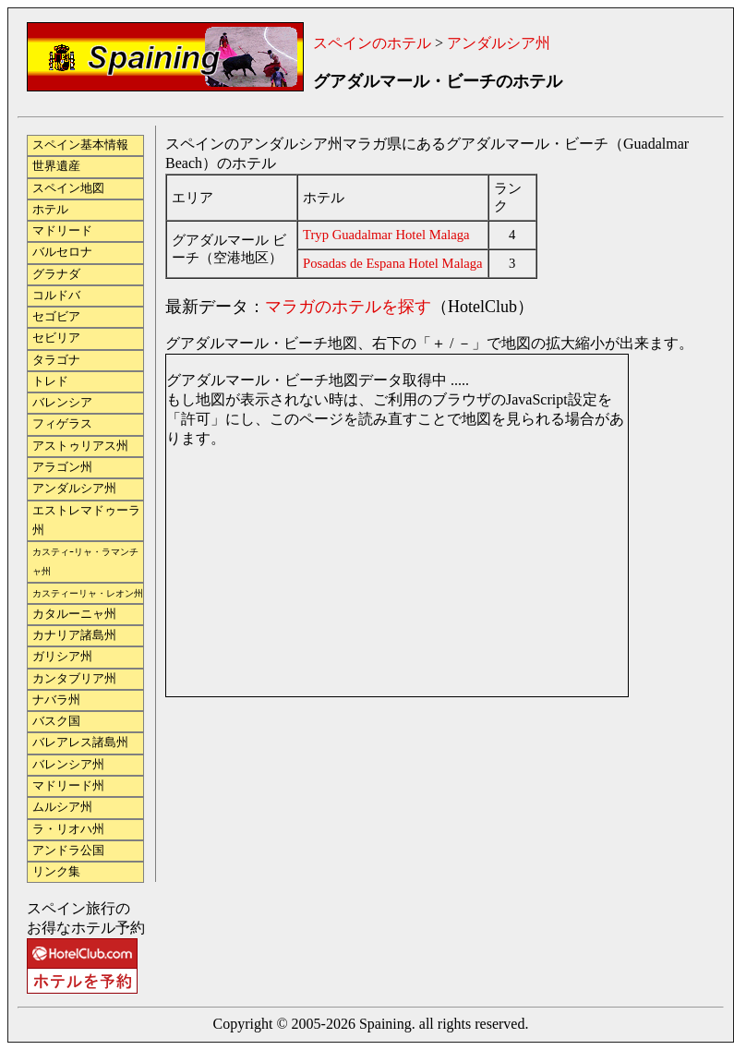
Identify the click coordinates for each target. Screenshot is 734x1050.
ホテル (50, 209)
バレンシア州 (68, 764)
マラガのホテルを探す (348, 306)
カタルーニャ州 (74, 614)
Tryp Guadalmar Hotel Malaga (386, 234)
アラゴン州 (62, 467)
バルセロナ (62, 252)
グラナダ (56, 274)
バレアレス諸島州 (80, 742)
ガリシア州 (62, 656)
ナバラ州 (56, 700)
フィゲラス (62, 423)
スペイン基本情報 (80, 145)
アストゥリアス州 (80, 446)
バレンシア (62, 402)
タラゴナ (56, 360)
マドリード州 (68, 785)
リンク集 (56, 871)
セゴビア (56, 316)
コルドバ (56, 295)
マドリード (62, 230)
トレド (50, 381)
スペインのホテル (372, 43)
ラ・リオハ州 (68, 829)
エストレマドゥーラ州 (86, 520)
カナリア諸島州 (74, 635)
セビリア (56, 338)
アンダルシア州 (498, 43)
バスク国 (56, 721)
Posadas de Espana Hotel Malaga (393, 263)
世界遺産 (56, 166)
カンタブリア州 (74, 678)
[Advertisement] (255, 783)
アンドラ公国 (68, 850)
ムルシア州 (62, 807)
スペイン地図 (68, 188)
